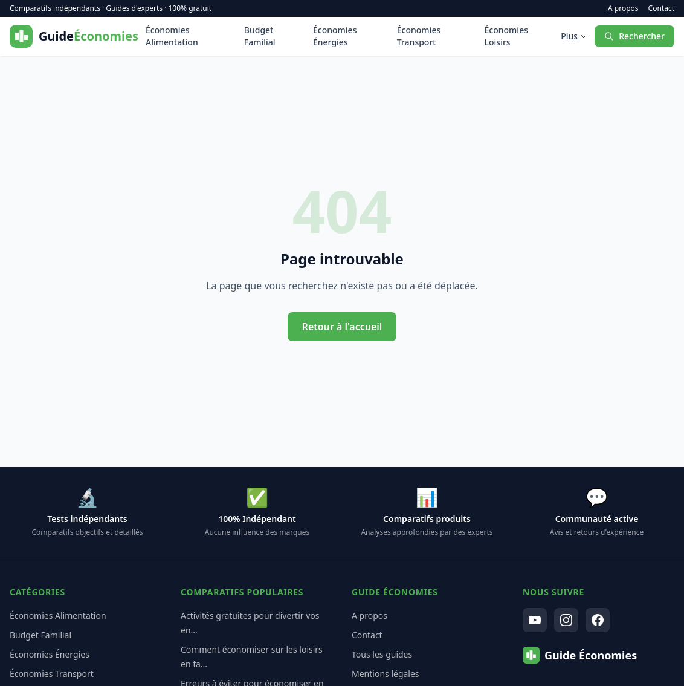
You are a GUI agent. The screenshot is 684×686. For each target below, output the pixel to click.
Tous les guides (382, 654)
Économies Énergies (335, 36)
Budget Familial (260, 36)
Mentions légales (385, 673)
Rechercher (634, 36)
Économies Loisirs (506, 36)
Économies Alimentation (172, 36)
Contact (661, 8)
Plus (574, 36)
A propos (623, 8)
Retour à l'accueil (342, 326)
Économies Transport (418, 36)
